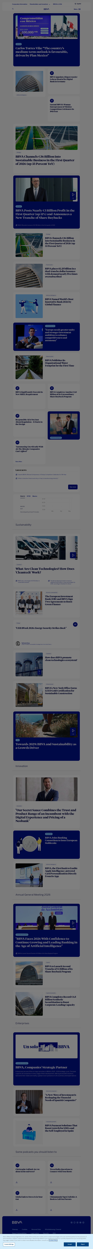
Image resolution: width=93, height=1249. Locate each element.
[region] (46, 1241)
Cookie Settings (9, 1244)
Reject (83, 1244)
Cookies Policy (53, 1240)
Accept (70, 1244)
